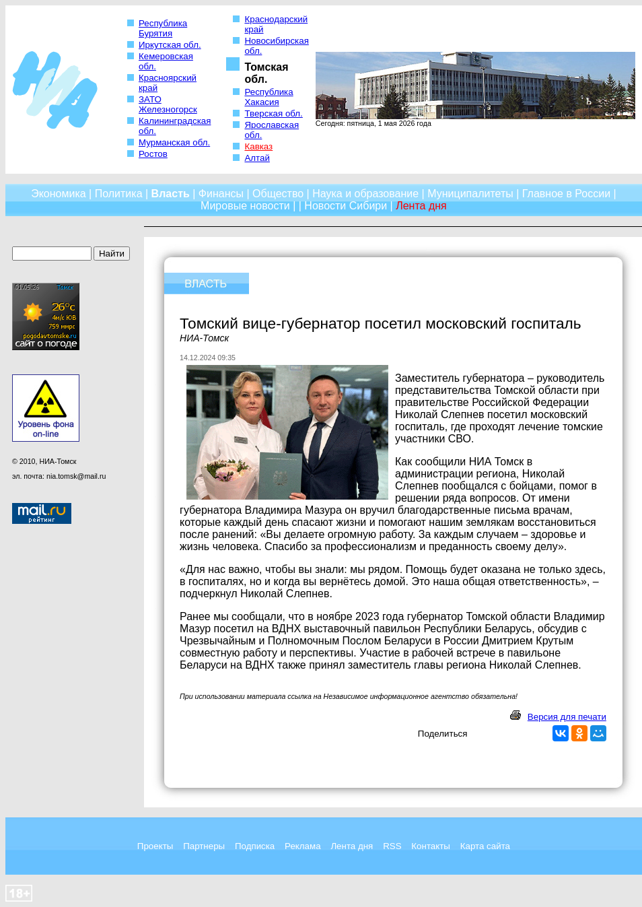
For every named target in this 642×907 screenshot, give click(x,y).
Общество (278, 193)
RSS (392, 846)
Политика (119, 193)
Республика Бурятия (163, 28)
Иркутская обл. (170, 45)
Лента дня (351, 846)
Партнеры (204, 846)
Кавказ (258, 146)
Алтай (256, 158)
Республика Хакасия (268, 97)
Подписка (255, 846)
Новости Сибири (345, 205)
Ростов (153, 154)
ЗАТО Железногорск (168, 104)
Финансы (221, 193)
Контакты (430, 846)
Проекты (155, 846)
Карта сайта (485, 846)
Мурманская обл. (174, 142)
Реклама (302, 846)
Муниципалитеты (470, 193)
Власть (170, 193)
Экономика (58, 193)
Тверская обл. (273, 113)
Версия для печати (567, 717)
